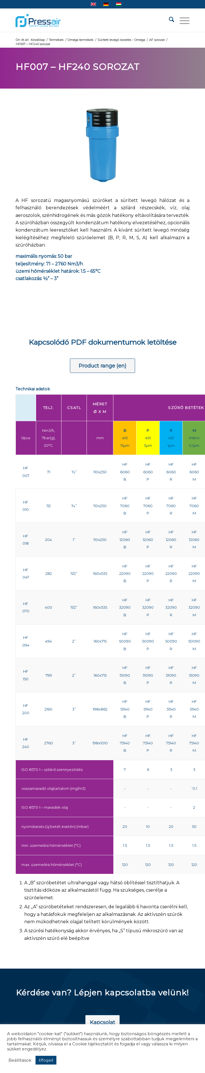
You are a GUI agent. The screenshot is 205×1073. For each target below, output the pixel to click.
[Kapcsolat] (102, 1023)
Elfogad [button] (46, 1060)
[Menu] (181, 20)
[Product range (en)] (102, 366)
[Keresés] (168, 20)
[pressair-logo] (38, 20)
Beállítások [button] (19, 1060)
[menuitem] (168, 20)
